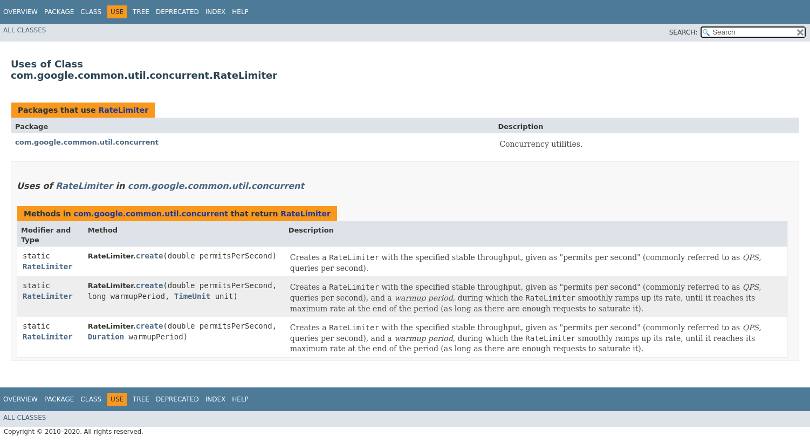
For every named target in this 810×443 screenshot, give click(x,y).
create (149, 255)
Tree (141, 12)
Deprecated (177, 12)
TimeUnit (192, 296)
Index (215, 12)
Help (240, 12)
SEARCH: (683, 32)
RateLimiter (123, 110)
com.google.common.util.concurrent (87, 142)
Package (59, 12)
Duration (106, 336)
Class (90, 12)
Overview (20, 12)
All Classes (24, 30)
